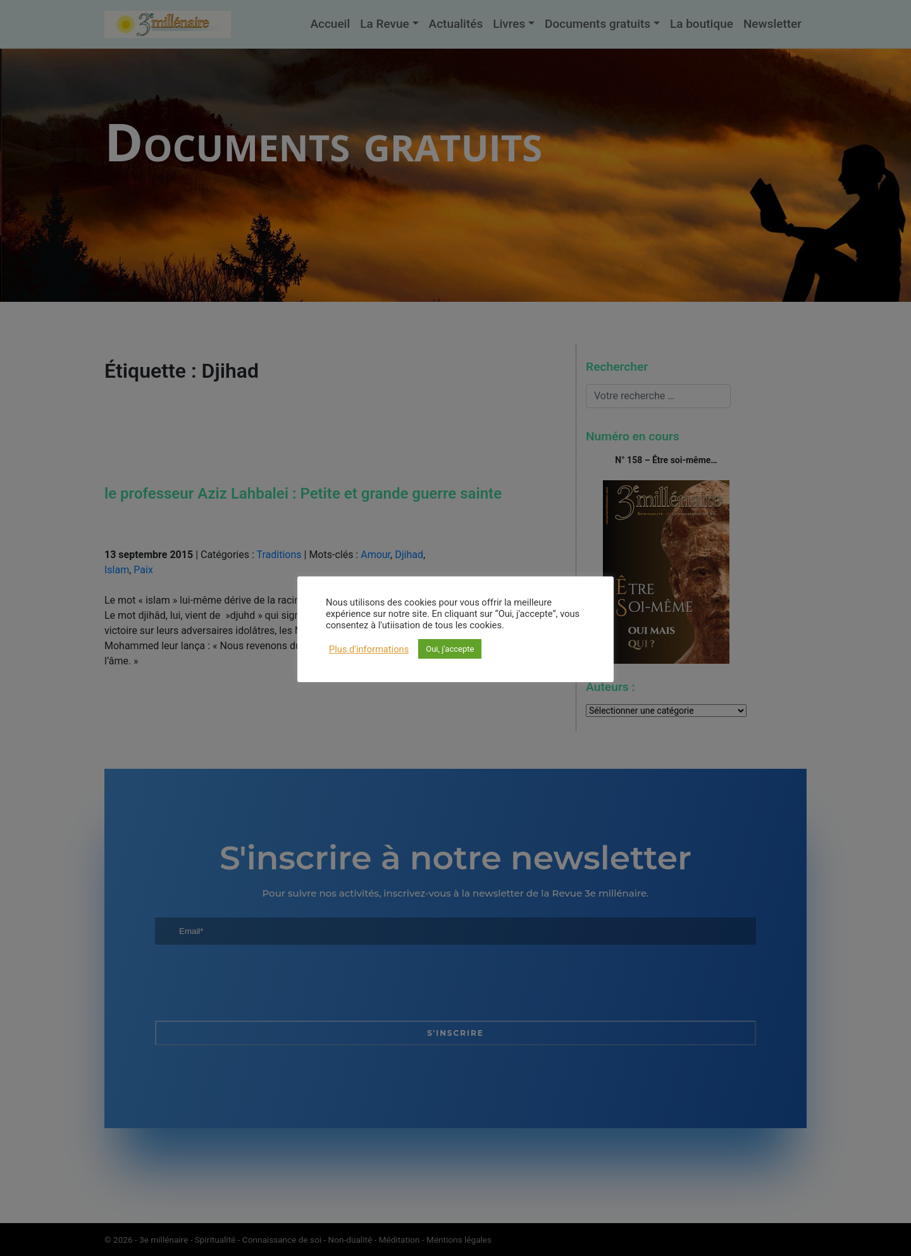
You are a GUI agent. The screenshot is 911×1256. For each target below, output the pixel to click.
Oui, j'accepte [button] (450, 649)
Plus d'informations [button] (369, 649)
